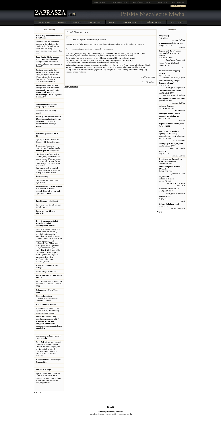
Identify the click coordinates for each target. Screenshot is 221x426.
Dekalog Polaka (165, 196)
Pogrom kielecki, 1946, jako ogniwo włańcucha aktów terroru (170, 53)
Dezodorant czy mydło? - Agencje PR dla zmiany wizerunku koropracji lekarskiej (171, 133)
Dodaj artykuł (178, 6)
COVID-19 (77, 22)
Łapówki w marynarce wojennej (171, 124)
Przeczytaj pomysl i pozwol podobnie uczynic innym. (169, 115)
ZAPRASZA (119, 2)
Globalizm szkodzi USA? (168, 189)
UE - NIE (162, 151)
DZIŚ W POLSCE (177, 22)
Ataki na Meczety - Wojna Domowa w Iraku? (169, 82)
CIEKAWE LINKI (95, 22)
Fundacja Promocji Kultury (110, 412)
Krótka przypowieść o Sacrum (171, 43)
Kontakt (110, 407)
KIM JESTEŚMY (44, 22)
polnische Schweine (166, 106)
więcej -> (37, 392)
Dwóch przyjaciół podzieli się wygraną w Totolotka (170, 160)
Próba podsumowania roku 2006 (171, 98)
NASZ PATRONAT (130, 22)
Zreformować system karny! (170, 91)
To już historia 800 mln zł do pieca (166, 177)
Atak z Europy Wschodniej (169, 63)
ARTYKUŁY (62, 22)
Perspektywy (164, 35)
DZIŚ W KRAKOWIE (153, 22)
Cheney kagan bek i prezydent (171, 144)
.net (100, 2)
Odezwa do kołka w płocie (169, 204)
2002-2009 (112, 22)
